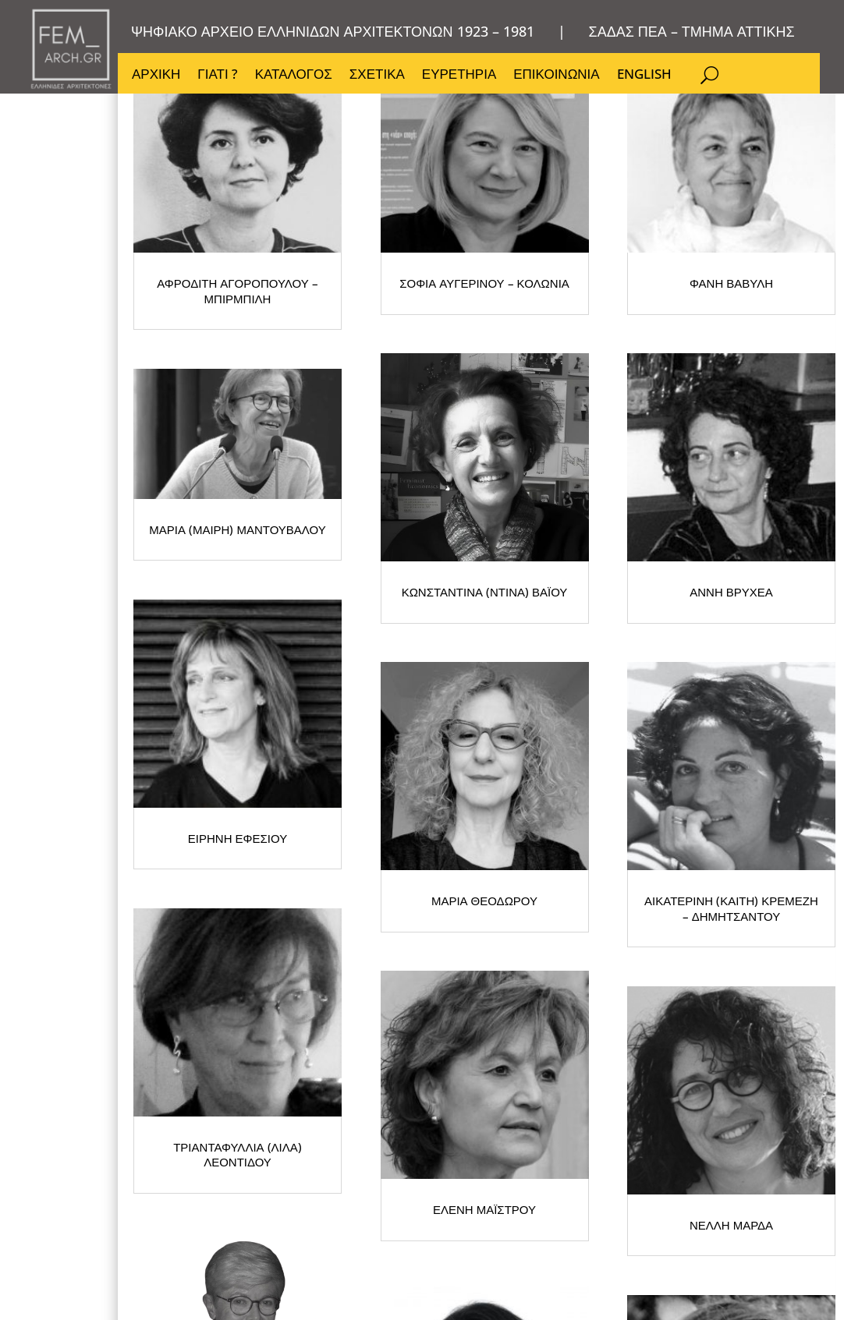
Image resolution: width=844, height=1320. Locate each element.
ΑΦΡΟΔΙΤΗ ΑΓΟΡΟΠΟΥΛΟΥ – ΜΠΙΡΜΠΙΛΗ (289, 387)
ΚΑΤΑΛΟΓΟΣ (293, 76)
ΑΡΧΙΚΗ (156, 76)
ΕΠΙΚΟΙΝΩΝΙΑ (556, 76)
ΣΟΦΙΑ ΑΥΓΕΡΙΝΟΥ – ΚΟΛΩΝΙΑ (601, 387)
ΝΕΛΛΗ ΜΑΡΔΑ (601, 1200)
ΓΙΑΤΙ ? (217, 76)
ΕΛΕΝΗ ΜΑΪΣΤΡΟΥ (289, 1200)
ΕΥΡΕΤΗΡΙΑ (459, 76)
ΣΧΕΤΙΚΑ (377, 76)
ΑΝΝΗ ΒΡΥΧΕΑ (290, 794)
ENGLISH (644, 76)
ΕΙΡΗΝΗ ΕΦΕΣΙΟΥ (601, 794)
